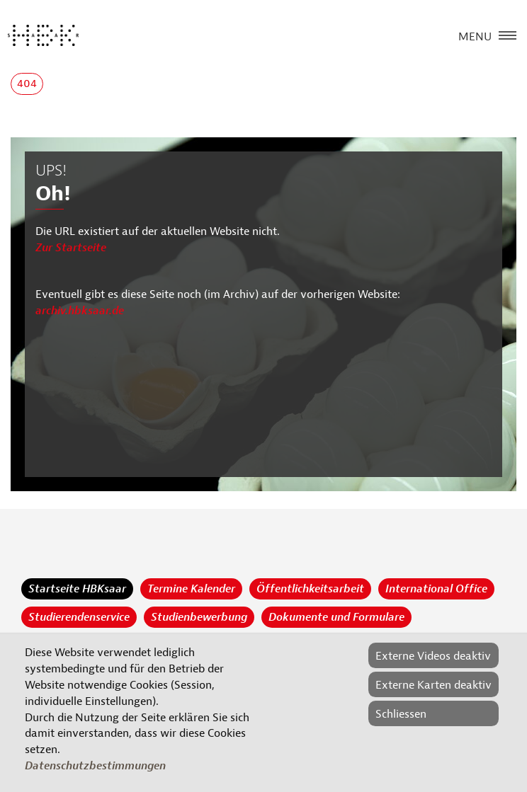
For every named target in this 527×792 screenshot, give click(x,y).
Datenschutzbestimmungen (95, 766)
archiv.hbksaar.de (79, 311)
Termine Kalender (191, 589)
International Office (436, 589)
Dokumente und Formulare (336, 617)
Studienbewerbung (199, 617)
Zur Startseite (70, 248)
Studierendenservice (79, 617)
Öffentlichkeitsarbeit (310, 589)
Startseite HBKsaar (77, 589)
